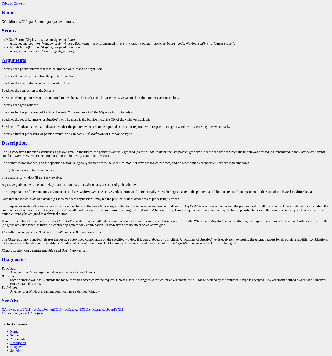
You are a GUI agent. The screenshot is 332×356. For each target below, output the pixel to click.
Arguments (14, 60)
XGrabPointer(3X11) (48, 309)
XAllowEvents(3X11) (17, 309)
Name (8, 12)
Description (14, 143)
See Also (11, 300)
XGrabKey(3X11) (77, 309)
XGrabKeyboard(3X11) (108, 309)
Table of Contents (14, 3)
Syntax (9, 30)
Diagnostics (14, 259)
